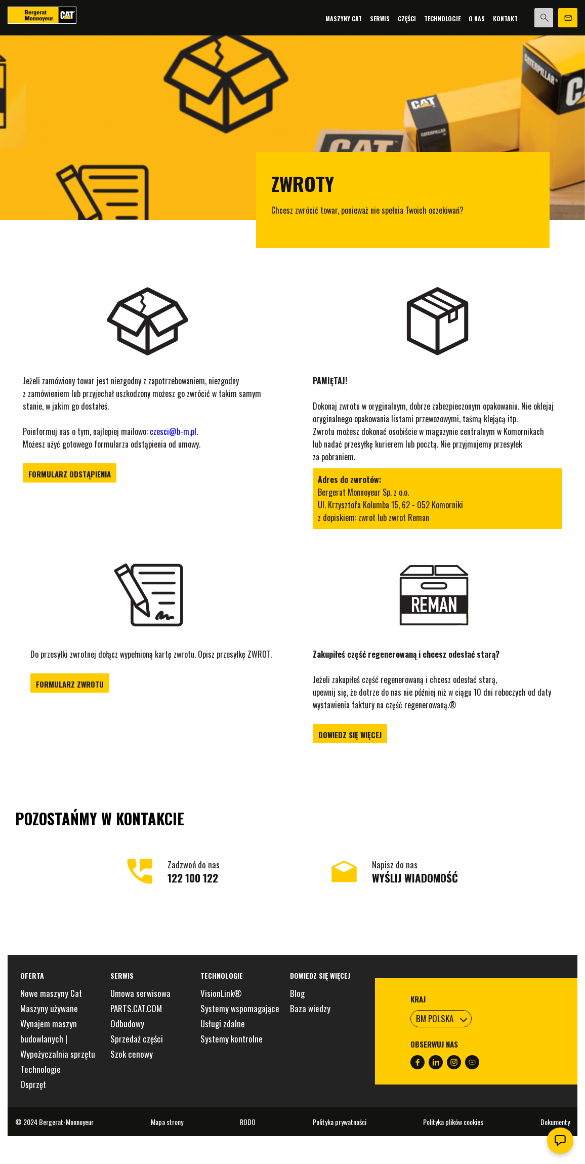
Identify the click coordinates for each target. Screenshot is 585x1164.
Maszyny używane (49, 1008)
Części (406, 18)
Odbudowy (127, 1023)
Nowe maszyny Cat (51, 993)
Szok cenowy (131, 1054)
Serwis (379, 18)
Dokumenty (555, 1121)
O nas (476, 18)
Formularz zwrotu (70, 684)
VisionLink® (221, 993)
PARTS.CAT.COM (136, 1008)
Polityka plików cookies (453, 1121)
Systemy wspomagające (239, 1008)
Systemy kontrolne (231, 1038)
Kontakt (504, 18)
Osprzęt (33, 1084)
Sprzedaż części (136, 1038)
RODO (248, 1121)
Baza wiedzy (310, 1008)
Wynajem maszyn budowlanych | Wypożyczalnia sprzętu (57, 1038)
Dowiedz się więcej (350, 734)
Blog (297, 993)
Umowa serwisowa (140, 993)
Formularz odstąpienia (69, 473)
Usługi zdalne (222, 1023)
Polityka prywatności (339, 1121)
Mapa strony (167, 1121)
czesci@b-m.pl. (174, 431)
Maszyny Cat (343, 18)
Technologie (442, 18)
